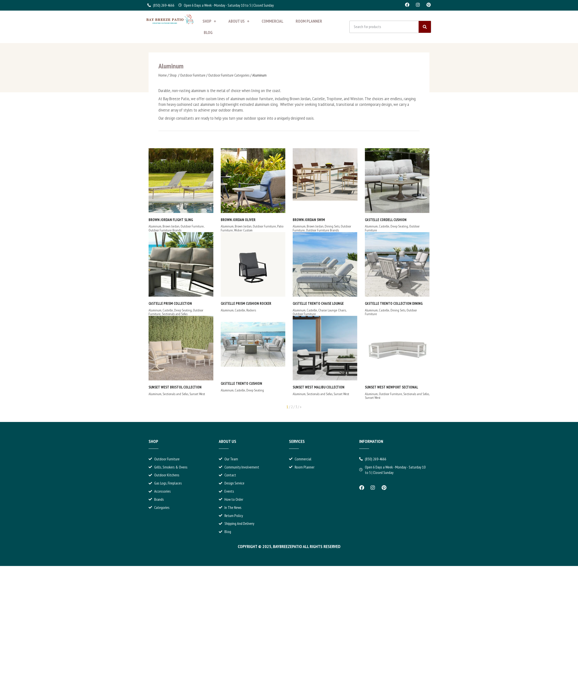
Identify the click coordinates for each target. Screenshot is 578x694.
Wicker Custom (232, 230)
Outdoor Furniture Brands (165, 230)
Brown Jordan (171, 226)
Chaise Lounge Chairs (362, 310)
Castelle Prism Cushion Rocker (235, 303)
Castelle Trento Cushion (230, 383)
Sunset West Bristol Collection (175, 387)
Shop (209, 21)
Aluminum (155, 226)
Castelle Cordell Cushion (353, 219)
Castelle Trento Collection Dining (310, 306)
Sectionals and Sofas (174, 314)
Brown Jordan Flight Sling (171, 219)
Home (162, 75)
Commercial (272, 21)
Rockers (240, 310)
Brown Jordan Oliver (227, 219)
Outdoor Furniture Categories (229, 75)
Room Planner (309, 21)
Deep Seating (367, 226)
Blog (208, 32)
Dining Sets (311, 226)
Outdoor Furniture (192, 75)
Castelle (352, 226)
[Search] (425, 27)
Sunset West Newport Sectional (308, 394)
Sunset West (197, 394)
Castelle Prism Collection (170, 303)
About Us (238, 21)
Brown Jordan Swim (288, 219)
